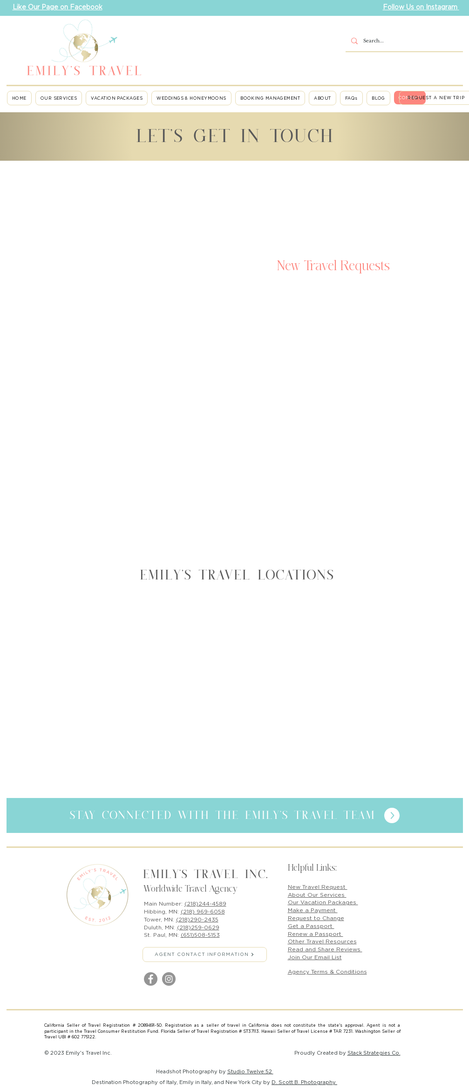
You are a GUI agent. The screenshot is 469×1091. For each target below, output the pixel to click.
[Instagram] (169, 979)
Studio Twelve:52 (250, 1071)
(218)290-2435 (197, 919)
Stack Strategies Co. (374, 1053)
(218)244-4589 (205, 903)
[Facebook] (150, 979)
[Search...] (403, 41)
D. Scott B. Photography (304, 1082)
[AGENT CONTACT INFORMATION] (205, 954)
